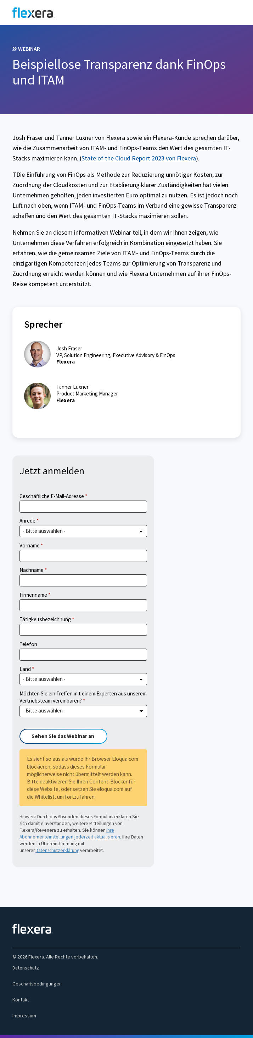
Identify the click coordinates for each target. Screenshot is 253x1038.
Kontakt (20, 999)
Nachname (31, 570)
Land (25, 669)
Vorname (29, 545)
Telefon (28, 644)
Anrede (27, 520)
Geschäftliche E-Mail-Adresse (51, 496)
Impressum (24, 1015)
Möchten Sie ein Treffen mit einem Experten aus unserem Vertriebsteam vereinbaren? (83, 697)
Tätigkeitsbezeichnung (45, 619)
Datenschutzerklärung (57, 850)
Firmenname (33, 594)
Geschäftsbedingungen (37, 983)
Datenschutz (25, 968)
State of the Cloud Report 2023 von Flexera (138, 158)
